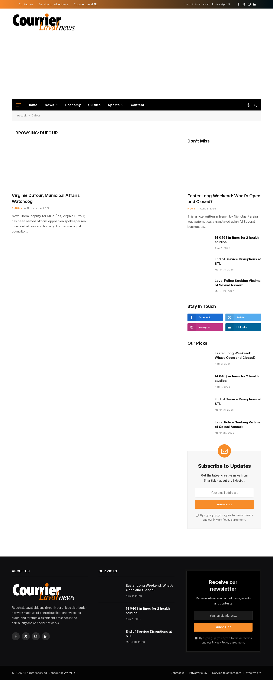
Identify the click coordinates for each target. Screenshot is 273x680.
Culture (94, 105)
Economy (73, 105)
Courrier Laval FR (85, 4)
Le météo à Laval (197, 4)
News (49, 105)
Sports (114, 105)
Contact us (26, 4)
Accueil (22, 115)
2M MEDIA (70, 672)
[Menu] (18, 105)
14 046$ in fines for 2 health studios (237, 239)
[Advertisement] (136, 67)
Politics (17, 208)
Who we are (253, 672)
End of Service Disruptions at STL (238, 261)
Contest (137, 105)
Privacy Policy (221, 519)
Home (33, 105)
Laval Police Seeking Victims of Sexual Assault (238, 283)
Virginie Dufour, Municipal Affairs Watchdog (46, 198)
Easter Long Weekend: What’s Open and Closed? (223, 198)
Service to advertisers (53, 4)
